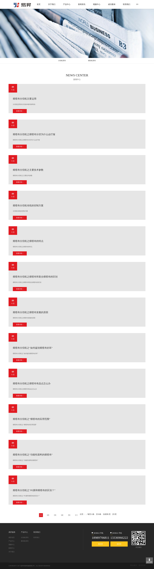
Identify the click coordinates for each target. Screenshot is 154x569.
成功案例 (111, 4)
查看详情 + (19, 111)
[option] (77, 98)
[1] (41, 515)
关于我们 (51, 4)
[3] (55, 515)
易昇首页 (12, 537)
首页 (38, 4)
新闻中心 (12, 548)
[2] (48, 515)
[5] (69, 515)
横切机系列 (92, 60)
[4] (62, 515)
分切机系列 (62, 60)
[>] (76, 515)
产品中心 (66, 4)
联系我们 (126, 4)
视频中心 (96, 4)
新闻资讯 (81, 4)
